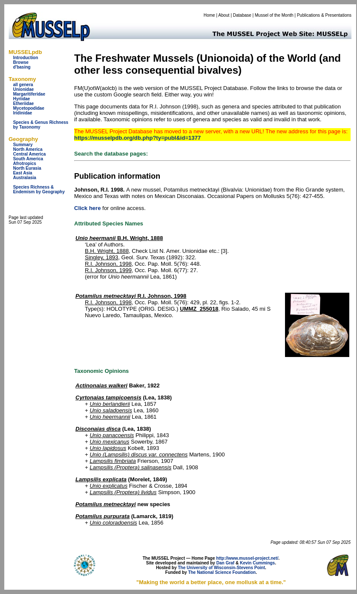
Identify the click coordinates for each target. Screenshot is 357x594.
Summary (23, 144)
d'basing (21, 67)
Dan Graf (225, 563)
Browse (20, 62)
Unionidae (23, 89)
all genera (23, 84)
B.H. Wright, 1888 (119, 238)
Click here (87, 208)
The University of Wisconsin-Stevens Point (221, 567)
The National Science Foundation (222, 572)
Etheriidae (23, 103)
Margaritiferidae (29, 94)
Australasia (24, 177)
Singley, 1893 (101, 257)
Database (242, 15)
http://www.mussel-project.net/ (247, 558)
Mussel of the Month (274, 15)
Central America (29, 154)
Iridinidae (22, 113)
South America (28, 158)
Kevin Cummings (257, 563)
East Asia (22, 173)
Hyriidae (21, 98)
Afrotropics (24, 163)
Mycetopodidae (28, 108)
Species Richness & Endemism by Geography (39, 189)
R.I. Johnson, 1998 (108, 264)
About (223, 15)
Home (209, 15)
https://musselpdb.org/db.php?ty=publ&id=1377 (137, 138)
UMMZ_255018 (199, 309)
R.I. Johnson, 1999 (108, 270)
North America (27, 149)
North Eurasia (27, 168)
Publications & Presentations (324, 15)
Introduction (25, 57)
